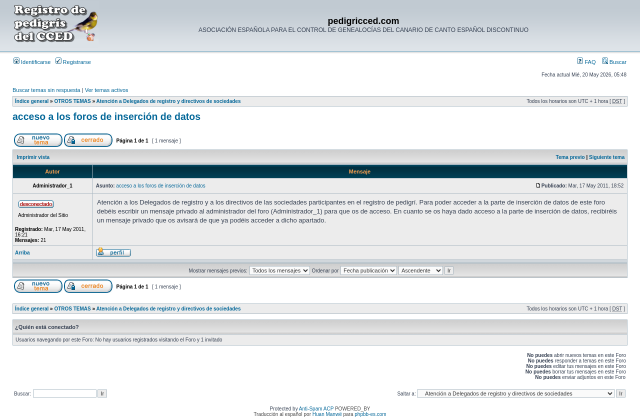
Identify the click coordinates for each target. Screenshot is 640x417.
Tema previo (570, 157)
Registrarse (73, 62)
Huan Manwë (327, 414)
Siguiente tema (606, 157)
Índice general (31, 101)
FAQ (586, 62)
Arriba (22, 253)
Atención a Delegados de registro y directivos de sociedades (168, 101)
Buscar (614, 62)
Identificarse (32, 62)
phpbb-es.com (370, 414)
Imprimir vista (33, 157)
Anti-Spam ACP (316, 409)
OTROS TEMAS (72, 101)
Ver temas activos (106, 90)
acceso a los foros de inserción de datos (106, 116)
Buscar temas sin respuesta (46, 90)
